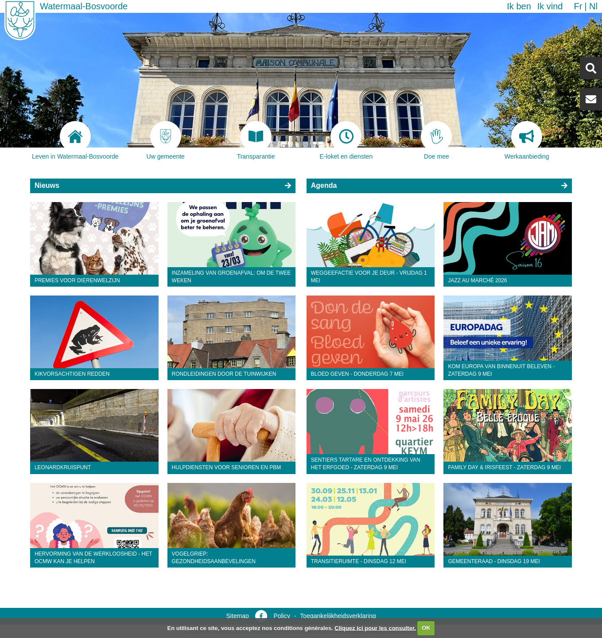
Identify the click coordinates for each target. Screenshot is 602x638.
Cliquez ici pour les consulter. (375, 627)
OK (426, 627)
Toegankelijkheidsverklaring (338, 615)
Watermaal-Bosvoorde (84, 6)
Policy (282, 615)
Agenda (324, 185)
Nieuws (47, 185)
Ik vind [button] (550, 6)
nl (593, 6)
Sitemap (237, 615)
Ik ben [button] (519, 6)
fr (578, 6)
